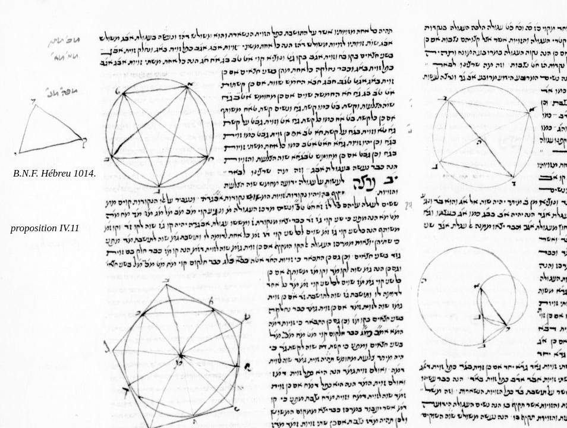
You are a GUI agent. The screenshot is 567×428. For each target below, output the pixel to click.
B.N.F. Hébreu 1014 (53, 173)
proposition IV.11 (45, 228)
